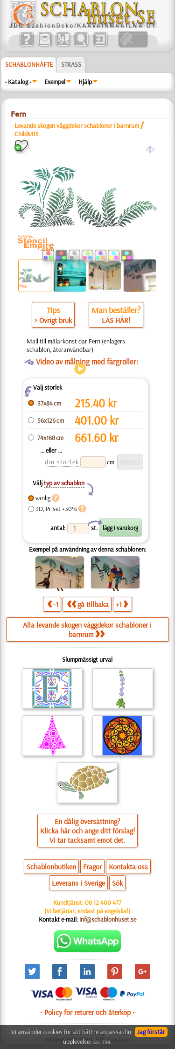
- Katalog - (18, 81)
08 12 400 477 (103, 902)
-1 (52, 604)
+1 (122, 604)
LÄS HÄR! (116, 320)
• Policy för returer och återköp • (87, 1012)
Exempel (54, 81)
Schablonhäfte (29, 64)
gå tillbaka (88, 604)
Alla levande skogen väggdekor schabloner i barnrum (87, 629)
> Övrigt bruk (53, 320)
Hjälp (85, 81)
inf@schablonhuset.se (107, 919)
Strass (71, 64)
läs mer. (102, 1041)
